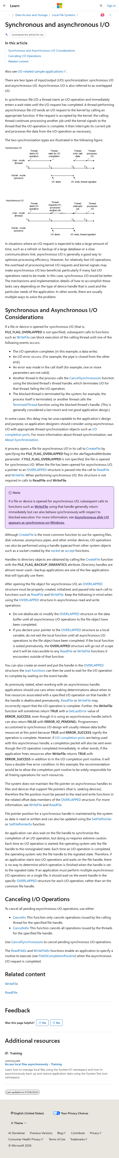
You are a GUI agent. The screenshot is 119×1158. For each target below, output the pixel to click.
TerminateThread (25, 404)
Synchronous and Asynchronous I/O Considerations (41, 50)
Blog (60, 1133)
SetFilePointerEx (20, 824)
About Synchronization (21, 439)
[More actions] (110, 15)
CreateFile (93, 448)
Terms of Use (57, 1139)
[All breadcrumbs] (8, 15)
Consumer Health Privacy (24, 1139)
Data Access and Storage (31, 15)
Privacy (94, 1133)
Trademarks (77, 1139)
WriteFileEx (42, 950)
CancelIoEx (21, 928)
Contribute (78, 1133)
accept (70, 550)
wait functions (35, 670)
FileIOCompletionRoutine (57, 956)
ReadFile (103, 469)
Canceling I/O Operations (24, 56)
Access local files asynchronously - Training (33, 1064)
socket (55, 550)
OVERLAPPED (37, 469)
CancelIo (19, 917)
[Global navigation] (4, 5)
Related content (18, 61)
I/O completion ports (70, 737)
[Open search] (101, 5)
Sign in (111, 5)
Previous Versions (41, 1133)
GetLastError (78, 711)
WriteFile (23, 337)
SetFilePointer (101, 819)
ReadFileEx (18, 950)
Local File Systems (63, 15)
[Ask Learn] (103, 15)
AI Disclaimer (16, 1133)
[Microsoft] (59, 5)
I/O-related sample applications (40, 71)
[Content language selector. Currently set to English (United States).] (27, 1113)
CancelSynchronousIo (85, 378)
